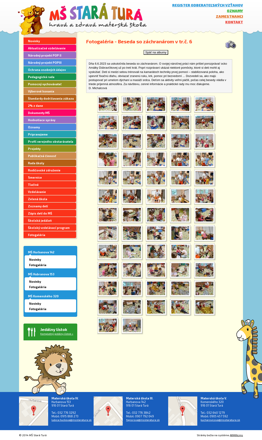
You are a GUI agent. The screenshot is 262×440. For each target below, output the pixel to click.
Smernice (35, 177)
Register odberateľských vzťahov (207, 5)
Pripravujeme (38, 134)
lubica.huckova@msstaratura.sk (72, 419)
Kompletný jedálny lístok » (56, 333)
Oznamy (235, 11)
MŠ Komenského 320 (43, 296)
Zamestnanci (229, 16)
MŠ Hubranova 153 (41, 274)
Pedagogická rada (41, 77)
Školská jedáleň (40, 220)
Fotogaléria (36, 235)
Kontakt (234, 22)
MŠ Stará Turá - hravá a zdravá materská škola (98, 15)
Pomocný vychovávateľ (44, 84)
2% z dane (35, 105)
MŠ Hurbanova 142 (41, 252)
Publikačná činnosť (42, 156)
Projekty (34, 149)
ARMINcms (236, 435)
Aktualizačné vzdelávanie (47, 48)
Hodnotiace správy (41, 120)
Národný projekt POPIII (45, 62)
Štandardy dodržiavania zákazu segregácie (51, 99)
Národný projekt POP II (44, 55)
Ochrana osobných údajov (47, 70)
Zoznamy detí (38, 206)
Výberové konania (41, 91)
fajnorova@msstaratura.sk (143, 419)
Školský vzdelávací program (49, 228)
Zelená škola (37, 199)
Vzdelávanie (37, 192)
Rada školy (36, 163)
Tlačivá (33, 184)
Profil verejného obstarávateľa (50, 141)
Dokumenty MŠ (39, 113)
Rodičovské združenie (44, 170)
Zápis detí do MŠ (40, 213)
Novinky (34, 41)
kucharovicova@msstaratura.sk (220, 419)
